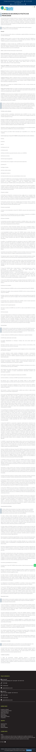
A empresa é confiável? (5, 709)
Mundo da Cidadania (4, 727)
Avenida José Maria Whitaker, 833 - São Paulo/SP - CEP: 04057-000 (12, 680)
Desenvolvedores (4, 715)
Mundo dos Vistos (4, 723)
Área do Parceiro (21, 4)
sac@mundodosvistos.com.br (7, 700)
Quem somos (3, 714)
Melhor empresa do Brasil (5, 716)
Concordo (29, 750)
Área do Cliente (13, 4)
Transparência (3, 717)
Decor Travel (3, 726)
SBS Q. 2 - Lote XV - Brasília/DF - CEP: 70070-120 (9, 692)
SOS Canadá (3, 725)
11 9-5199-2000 (5, 685)
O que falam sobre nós (5, 711)
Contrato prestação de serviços (6, 710)
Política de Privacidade (31, 748)
